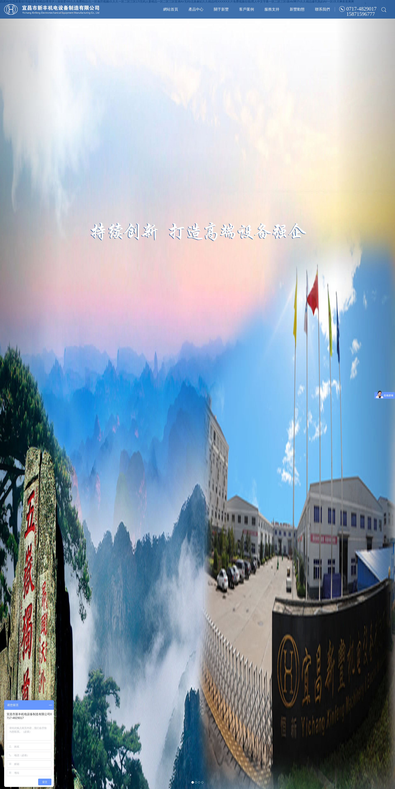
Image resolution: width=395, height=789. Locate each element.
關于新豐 (221, 9)
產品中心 (195, 9)
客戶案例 (246, 9)
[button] (29, 394)
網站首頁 (170, 9)
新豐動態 (297, 9)
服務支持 (271, 9)
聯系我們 (322, 9)
